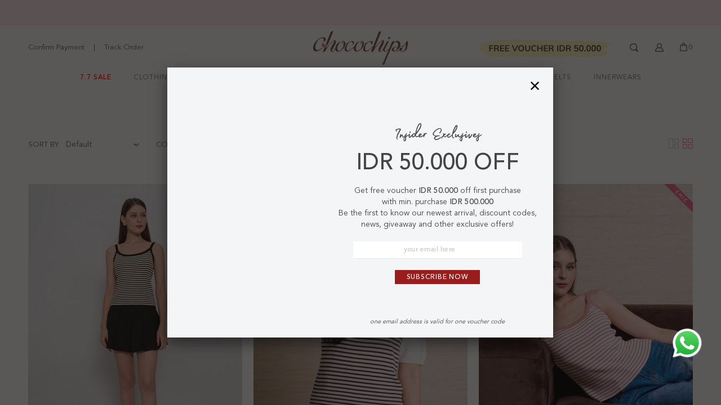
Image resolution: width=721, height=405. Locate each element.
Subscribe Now (438, 277)
